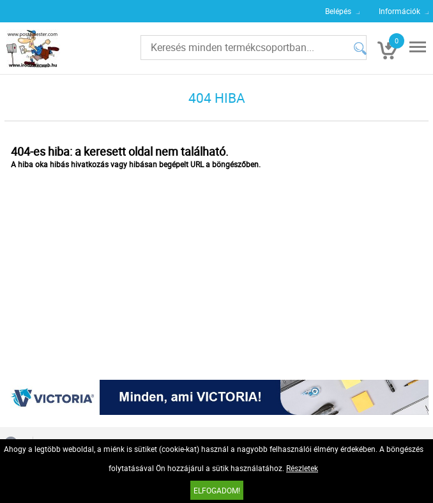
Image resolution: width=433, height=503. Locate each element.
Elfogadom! (217, 490)
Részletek (302, 468)
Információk (399, 11)
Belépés (338, 11)
